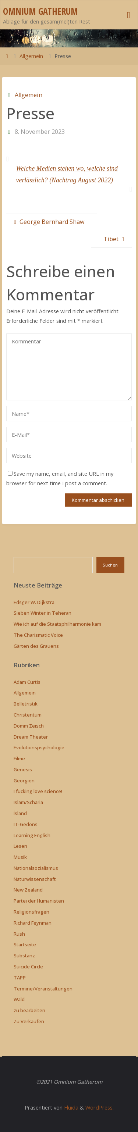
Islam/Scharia (28, 802)
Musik (20, 857)
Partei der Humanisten (39, 900)
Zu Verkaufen (29, 1021)
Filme (19, 758)
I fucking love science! (38, 791)
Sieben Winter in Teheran (42, 613)
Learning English (32, 835)
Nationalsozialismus (36, 868)
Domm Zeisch (29, 725)
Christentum (28, 714)
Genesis (23, 769)
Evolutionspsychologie (39, 747)
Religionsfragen (31, 911)
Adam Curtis (27, 682)
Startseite (25, 944)
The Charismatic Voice (38, 635)
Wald (19, 999)
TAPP (20, 977)
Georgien (24, 780)
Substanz (24, 955)
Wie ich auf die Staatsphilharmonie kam (57, 624)
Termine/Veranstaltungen (43, 988)
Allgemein (31, 56)
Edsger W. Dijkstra (34, 602)
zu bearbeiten (29, 1010)
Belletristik (26, 703)
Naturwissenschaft (35, 879)
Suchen (110, 565)
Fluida (70, 1107)
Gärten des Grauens (36, 646)
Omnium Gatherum (40, 11)
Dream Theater (31, 736)
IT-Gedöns (26, 824)
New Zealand (28, 889)
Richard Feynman (33, 922)
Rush (19, 934)
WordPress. (99, 1107)
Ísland (20, 813)
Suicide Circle (28, 966)
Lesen (20, 846)
